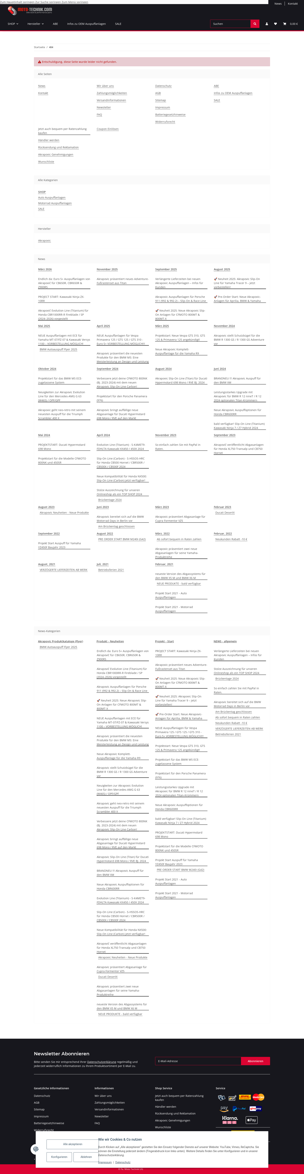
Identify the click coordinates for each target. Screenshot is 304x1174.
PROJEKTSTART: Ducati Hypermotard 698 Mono (61, 447)
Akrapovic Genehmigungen (55, 154)
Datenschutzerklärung (101, 1062)
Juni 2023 (103, 507)
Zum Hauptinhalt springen (17, 2)
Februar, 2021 (164, 564)
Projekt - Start (164, 641)
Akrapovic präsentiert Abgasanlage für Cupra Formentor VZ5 (180, 519)
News (278, 3)
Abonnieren (255, 1061)
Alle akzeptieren (75, 1144)
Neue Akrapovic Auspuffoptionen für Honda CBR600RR (237, 412)
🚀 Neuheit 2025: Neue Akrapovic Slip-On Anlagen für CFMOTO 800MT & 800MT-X (180, 314)
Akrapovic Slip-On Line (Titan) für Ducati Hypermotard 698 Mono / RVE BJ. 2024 (181, 380)
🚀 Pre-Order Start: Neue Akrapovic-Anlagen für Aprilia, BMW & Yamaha (237, 299)
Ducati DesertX (225, 512)
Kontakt (293, 3)
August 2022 (105, 533)
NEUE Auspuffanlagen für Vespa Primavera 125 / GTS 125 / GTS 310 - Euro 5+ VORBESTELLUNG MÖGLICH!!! (121, 340)
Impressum (107, 1162)
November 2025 (107, 269)
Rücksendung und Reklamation (58, 147)
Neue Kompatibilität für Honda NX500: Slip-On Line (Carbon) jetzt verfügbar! (122, 478)
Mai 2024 (44, 435)
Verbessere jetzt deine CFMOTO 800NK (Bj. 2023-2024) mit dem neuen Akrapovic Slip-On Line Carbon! (122, 382)
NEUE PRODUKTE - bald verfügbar (179, 583)
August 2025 (222, 269)
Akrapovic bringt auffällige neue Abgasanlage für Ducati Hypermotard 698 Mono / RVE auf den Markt (121, 414)
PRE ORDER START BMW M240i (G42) (122, 539)
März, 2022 (162, 533)
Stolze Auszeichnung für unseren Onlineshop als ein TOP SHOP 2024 (119, 492)
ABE (55, 24)
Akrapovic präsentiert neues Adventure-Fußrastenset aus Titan (123, 281)
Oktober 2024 (47, 369)
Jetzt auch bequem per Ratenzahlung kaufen (62, 131)
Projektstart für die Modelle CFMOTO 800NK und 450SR (62, 460)
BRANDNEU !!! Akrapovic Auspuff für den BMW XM (237, 380)
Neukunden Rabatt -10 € (231, 539)
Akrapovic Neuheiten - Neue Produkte (64, 512)
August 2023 (46, 507)
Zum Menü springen (75, 2)
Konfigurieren (62, 1156)
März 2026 (45, 269)
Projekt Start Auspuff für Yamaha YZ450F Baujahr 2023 (59, 545)
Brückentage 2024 (110, 500)
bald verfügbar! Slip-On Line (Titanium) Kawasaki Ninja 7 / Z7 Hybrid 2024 (239, 426)
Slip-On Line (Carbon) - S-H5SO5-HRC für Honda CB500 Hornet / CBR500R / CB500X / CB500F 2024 (121, 462)
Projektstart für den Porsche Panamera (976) (122, 398)
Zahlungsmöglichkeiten (112, 93)
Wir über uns (105, 86)
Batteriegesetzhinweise (170, 114)
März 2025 (162, 326)
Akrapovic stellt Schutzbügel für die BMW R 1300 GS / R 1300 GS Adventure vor (239, 340)
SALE (118, 24)
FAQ (99, 114)
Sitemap (160, 100)
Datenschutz (125, 1162)
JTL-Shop (283, 1169)
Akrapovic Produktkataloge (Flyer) (60, 641)
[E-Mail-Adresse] (198, 1061)
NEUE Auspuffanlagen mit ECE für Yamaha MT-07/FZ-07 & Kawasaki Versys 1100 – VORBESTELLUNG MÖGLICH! (64, 340)
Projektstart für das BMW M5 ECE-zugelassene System (60, 380)
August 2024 (163, 369)
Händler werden (48, 140)
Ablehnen (88, 1156)
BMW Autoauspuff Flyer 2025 (58, 349)
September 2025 (166, 269)
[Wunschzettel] (275, 23)
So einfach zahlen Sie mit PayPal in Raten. (177, 447)
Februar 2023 (222, 507)
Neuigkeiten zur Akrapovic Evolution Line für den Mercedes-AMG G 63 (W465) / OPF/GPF (61, 396)
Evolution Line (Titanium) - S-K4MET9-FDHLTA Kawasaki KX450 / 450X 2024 (121, 447)
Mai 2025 (44, 326)
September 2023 (224, 435)
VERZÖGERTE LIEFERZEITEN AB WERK (63, 570)
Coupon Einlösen (108, 129)
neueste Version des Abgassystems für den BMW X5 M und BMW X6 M (180, 576)
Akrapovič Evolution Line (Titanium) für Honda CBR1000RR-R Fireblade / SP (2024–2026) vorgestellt (63, 314)
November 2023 (165, 435)
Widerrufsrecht (165, 122)
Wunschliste (46, 161)
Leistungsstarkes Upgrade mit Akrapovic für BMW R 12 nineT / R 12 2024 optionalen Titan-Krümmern (237, 396)
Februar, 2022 (223, 533)
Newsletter (104, 107)
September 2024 (107, 369)
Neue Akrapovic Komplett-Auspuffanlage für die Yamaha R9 (177, 351)
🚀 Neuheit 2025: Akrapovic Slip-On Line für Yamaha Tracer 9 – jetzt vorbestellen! (237, 283)
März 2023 (162, 507)
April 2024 (103, 435)
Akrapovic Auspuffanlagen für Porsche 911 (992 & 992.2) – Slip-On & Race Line (180, 299)
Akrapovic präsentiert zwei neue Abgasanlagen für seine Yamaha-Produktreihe (176, 553)
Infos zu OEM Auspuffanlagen (86, 24)
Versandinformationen (111, 100)
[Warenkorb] (290, 23)
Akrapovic (44, 240)
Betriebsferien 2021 (111, 570)
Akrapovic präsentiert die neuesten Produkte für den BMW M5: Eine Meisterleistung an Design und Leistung (123, 357)
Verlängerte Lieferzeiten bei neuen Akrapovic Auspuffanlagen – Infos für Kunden (179, 283)
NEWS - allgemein (225, 641)
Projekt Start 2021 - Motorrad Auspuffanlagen (174, 609)
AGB (158, 93)
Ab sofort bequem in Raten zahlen (179, 539)
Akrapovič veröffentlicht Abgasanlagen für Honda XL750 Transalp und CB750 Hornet (239, 449)
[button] (267, 23)
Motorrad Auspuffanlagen (55, 203)
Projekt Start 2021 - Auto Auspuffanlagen (171, 595)
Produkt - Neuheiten (110, 641)
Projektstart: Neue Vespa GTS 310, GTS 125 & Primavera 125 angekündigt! (180, 337)
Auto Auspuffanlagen (52, 197)
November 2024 (224, 326)
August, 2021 (46, 564)
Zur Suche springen (48, 2)
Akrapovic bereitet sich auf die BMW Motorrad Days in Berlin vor (120, 519)
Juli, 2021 (103, 564)
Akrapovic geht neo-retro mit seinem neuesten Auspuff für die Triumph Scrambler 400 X (62, 414)
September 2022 (49, 533)
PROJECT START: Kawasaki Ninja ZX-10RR (61, 299)
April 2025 (103, 326)
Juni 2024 (220, 369)
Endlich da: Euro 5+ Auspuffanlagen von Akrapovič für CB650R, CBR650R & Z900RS (64, 283)
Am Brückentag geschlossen (116, 526)
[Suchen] (230, 24)
